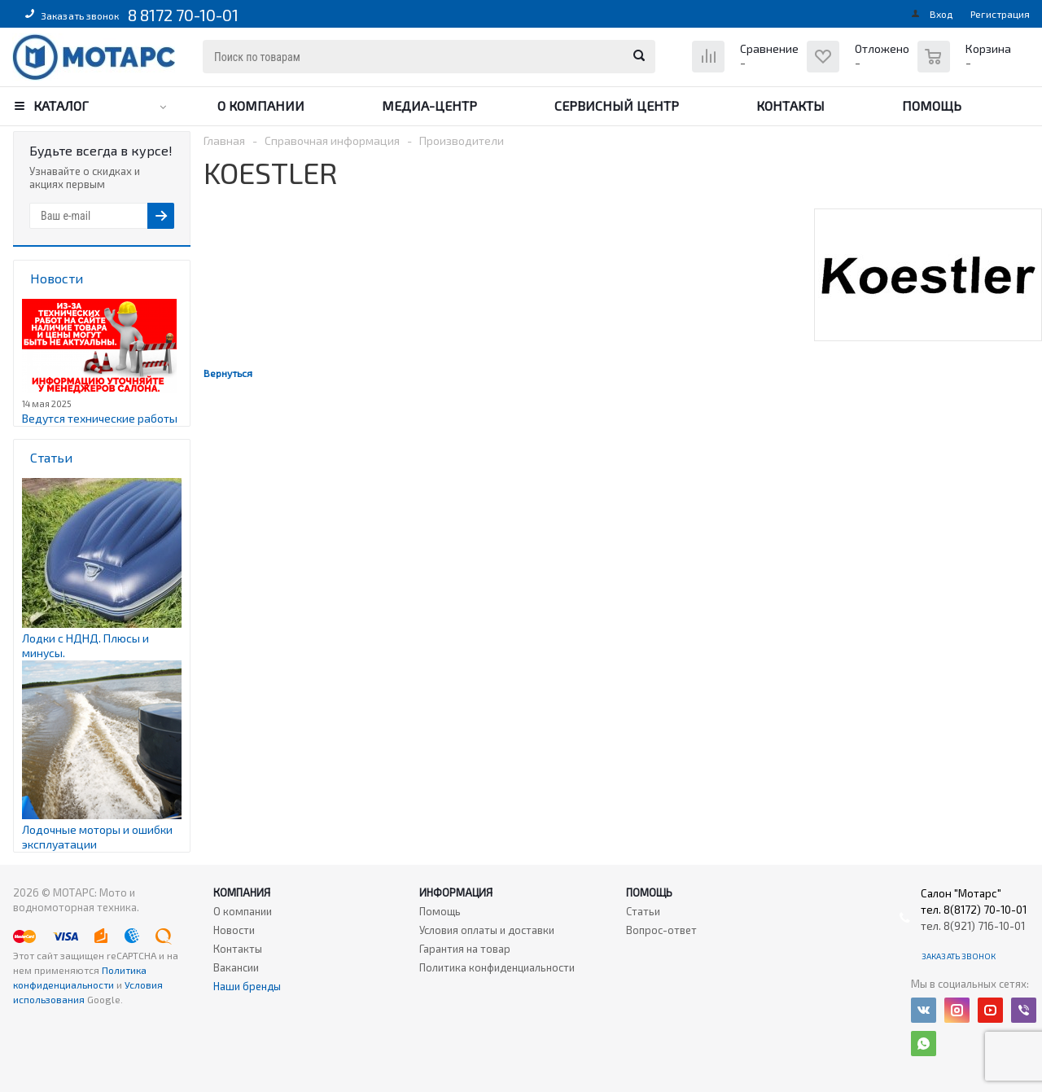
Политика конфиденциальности (497, 967)
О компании (260, 105)
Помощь (931, 105)
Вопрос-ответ (661, 929)
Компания (241, 892)
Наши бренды (247, 986)
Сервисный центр (616, 105)
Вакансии (236, 967)
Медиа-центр (429, 105)
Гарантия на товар (464, 948)
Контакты (790, 105)
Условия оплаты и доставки (486, 929)
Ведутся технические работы (99, 418)
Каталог (61, 105)
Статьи (643, 911)
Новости (234, 929)
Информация (456, 892)
